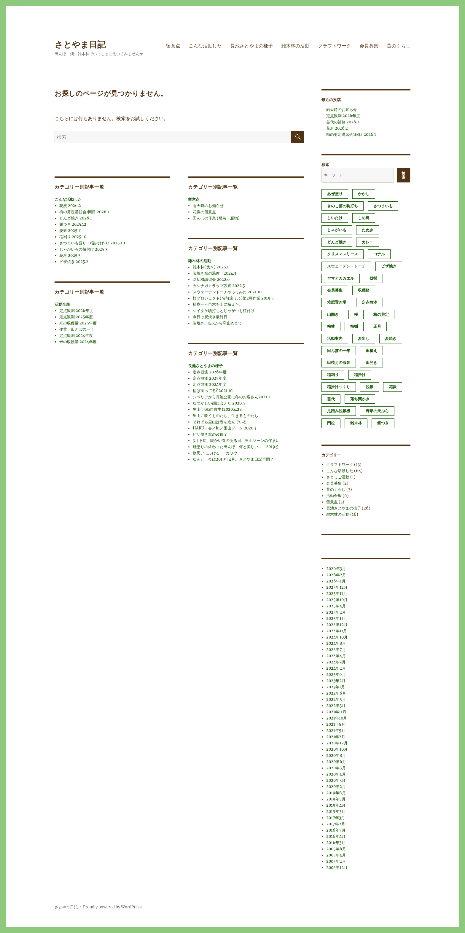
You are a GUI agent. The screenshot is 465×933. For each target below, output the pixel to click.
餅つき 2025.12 (72, 224)
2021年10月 (336, 718)
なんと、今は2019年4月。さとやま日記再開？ (233, 459)
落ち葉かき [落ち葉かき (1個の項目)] (360, 399)
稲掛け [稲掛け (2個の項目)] (360, 374)
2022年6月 (336, 693)
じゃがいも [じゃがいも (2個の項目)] (336, 230)
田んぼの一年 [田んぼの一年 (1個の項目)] (338, 350)
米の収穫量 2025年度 (78, 323)
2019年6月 (336, 792)
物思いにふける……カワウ (215, 453)
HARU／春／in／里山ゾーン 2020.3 (224, 428)
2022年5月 (336, 699)
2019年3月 (335, 811)
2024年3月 (335, 662)
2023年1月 (335, 687)
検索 (325, 164)
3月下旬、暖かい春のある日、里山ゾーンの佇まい (236, 440)
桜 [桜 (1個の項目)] (356, 314)
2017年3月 (335, 817)
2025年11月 (336, 593)
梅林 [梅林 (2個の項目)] (331, 326)
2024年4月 (336, 655)
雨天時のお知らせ (208, 205)
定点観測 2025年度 (76, 316)
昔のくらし (398, 46)
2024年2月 (336, 668)
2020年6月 (336, 761)
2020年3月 (335, 780)
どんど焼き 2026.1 (75, 218)
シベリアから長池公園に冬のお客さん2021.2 (231, 396)
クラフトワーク (334, 46)
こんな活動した (205, 46)
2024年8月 (336, 643)
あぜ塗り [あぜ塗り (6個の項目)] (335, 193)
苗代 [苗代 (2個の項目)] (331, 399)
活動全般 (62, 304)
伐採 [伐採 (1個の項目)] (373, 278)
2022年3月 (335, 705)
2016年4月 (335, 836)
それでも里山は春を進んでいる (220, 421)
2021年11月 (336, 711)
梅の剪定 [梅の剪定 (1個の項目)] (381, 314)
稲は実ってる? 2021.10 (212, 390)
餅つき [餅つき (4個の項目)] (383, 423)
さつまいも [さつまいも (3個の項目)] (383, 205)
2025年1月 (335, 618)
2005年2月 (336, 861)
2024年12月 (337, 624)
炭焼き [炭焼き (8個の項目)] (390, 338)
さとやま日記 (80, 44)
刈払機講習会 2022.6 (211, 279)
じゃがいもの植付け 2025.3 (83, 249)
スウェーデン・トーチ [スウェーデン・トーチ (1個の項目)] (346, 266)
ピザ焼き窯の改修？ (210, 434)
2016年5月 (335, 830)
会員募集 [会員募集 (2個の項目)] (335, 290)
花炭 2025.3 (69, 255)
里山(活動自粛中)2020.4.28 (217, 409)
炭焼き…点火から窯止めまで (217, 323)
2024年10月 (337, 637)
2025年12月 (337, 587)
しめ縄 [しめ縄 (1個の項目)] (364, 217)
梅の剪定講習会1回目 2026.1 (84, 211)
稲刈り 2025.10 (72, 236)
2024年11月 (336, 630)
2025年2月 (336, 612)
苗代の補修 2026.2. (343, 122)
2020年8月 (336, 755)
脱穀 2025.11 (70, 230)
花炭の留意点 (204, 211)
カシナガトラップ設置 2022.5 (219, 285)
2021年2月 (335, 736)
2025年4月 (336, 606)
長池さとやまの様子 (251, 46)
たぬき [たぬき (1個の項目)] (367, 230)
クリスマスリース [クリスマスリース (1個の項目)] (342, 254)
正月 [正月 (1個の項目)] (377, 326)
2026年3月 (336, 568)
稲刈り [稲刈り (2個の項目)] (333, 374)
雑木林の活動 (295, 46)
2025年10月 (337, 599)
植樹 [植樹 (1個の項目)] (354, 326)
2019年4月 (335, 805)
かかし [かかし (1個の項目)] (364, 193)
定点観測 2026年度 (76, 310)
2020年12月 (337, 743)
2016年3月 (335, 842)
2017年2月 (335, 824)
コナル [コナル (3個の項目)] (379, 254)
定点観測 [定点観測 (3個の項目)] (369, 302)
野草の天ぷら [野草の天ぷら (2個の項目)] (377, 410)
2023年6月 (336, 674)
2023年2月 (335, 680)
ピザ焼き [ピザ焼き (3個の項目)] (388, 266)
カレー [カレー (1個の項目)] (367, 242)
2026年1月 (335, 581)
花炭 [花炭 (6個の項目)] (392, 386)
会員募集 (368, 46)
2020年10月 (337, 749)
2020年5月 (336, 767)
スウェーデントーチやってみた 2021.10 (227, 291)
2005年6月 (336, 848)
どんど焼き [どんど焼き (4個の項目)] (336, 242)
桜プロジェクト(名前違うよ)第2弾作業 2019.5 (233, 298)
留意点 (173, 46)
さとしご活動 (337, 477)
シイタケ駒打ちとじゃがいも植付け (223, 310)
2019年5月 (335, 799)
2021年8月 (335, 724)
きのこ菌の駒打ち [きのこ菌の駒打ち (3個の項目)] (342, 205)
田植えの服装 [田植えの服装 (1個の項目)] (338, 362)
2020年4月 (336, 774)
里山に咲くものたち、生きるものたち (225, 415)
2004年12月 (337, 867)
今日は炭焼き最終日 (210, 316)
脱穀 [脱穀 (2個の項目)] (369, 386)
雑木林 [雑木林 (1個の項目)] (356, 423)
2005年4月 (336, 855)
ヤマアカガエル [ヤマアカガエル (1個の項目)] (340, 278)
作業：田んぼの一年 (76, 329)
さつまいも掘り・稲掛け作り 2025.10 (92, 243)
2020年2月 (336, 786)
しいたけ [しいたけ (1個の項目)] (335, 217)
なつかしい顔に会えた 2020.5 (219, 403)
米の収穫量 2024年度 (78, 341)
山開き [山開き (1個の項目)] (333, 314)
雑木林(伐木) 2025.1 (211, 267)
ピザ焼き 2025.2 (73, 261)
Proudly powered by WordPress (112, 907)
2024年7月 (336, 649)
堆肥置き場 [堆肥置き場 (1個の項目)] (336, 302)
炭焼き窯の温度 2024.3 (214, 273)
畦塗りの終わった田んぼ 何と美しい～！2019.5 (235, 446)
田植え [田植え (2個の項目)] (371, 350)
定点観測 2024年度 (76, 335)
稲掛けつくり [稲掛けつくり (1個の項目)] (338, 386)
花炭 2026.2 (70, 205)
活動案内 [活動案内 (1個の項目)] (335, 338)
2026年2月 (336, 574)
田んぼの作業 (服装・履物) (216, 218)
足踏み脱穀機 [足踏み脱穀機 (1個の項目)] (338, 410)
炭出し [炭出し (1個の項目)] (364, 338)
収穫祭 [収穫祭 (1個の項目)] (364, 290)
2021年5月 (335, 730)
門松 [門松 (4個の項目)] (331, 423)
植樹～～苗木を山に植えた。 (218, 304)
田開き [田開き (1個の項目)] (371, 362)
